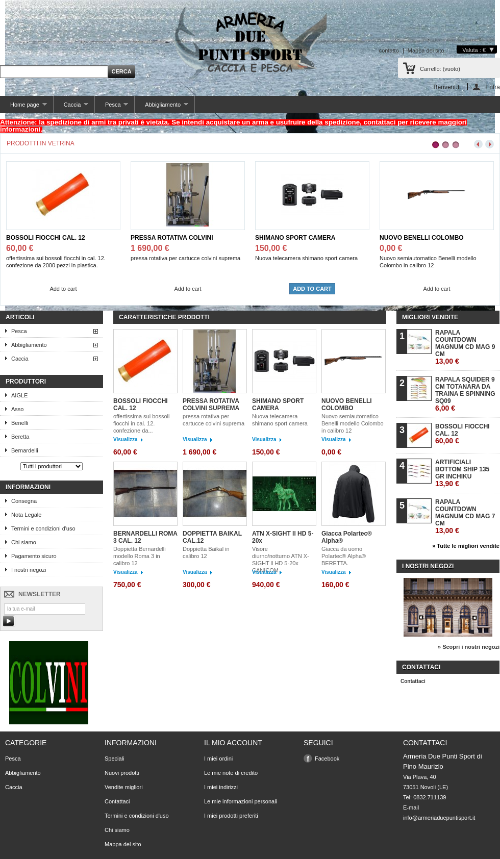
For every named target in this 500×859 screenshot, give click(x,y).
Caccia (71, 107)
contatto (389, 50)
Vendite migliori (124, 787)
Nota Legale (26, 515)
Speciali (114, 758)
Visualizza (125, 439)
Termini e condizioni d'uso (43, 528)
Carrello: (440, 69)
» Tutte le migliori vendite (465, 546)
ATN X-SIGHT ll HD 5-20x (282, 537)
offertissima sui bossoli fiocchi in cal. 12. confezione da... (141, 423)
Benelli (19, 423)
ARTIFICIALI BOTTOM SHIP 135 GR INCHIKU (462, 473)
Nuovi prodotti (122, 773)
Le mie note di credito (231, 773)
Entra (492, 87)
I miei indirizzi (221, 787)
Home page (23, 107)
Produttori (26, 381)
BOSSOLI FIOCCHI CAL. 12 (45, 237)
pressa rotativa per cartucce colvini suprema (213, 419)
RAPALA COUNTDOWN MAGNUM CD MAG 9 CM (465, 347)
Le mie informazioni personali (240, 801)
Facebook (327, 758)
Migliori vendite (430, 317)
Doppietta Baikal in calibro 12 (206, 552)
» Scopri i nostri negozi (468, 647)
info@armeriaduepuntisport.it (439, 818)
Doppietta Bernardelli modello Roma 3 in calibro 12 (139, 556)
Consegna (24, 501)
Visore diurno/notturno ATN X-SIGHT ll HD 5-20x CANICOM (280, 559)
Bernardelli (24, 450)
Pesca (111, 107)
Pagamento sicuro (34, 556)
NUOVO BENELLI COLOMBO (422, 237)
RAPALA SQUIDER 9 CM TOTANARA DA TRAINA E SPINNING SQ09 (465, 394)
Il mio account (233, 743)
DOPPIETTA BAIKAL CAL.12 (212, 537)
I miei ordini (218, 758)
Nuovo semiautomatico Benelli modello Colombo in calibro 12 (352, 423)
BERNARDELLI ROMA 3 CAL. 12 (145, 537)
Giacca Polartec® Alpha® (346, 537)
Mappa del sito (426, 50)
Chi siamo (23, 542)
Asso (17, 409)
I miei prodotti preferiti (231, 816)
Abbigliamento (161, 107)
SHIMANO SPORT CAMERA (295, 237)
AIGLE (19, 395)
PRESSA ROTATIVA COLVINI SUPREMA (172, 238)
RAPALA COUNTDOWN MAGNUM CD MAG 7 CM (465, 516)
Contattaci (413, 681)
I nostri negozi (28, 570)
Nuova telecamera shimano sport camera (280, 419)
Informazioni (28, 487)
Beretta (20, 437)
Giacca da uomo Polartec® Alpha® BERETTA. (343, 556)
